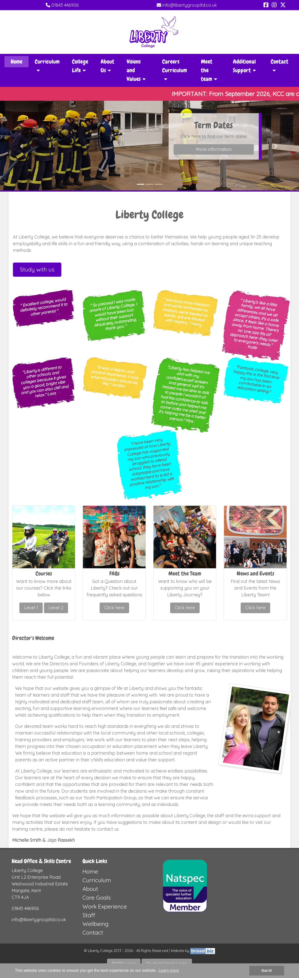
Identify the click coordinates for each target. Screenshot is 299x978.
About (90, 888)
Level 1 (31, 607)
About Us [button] (107, 66)
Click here (114, 607)
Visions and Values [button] (134, 70)
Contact (92, 932)
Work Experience (104, 906)
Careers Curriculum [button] (174, 66)
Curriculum (96, 880)
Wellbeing (95, 923)
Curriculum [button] (47, 61)
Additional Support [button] (244, 66)
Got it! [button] (267, 971)
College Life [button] (80, 66)
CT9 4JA (20, 897)
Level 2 (56, 607)
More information (214, 149)
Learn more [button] (169, 970)
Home (16, 61)
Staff (88, 915)
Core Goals (96, 897)
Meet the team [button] (206, 70)
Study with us (37, 269)
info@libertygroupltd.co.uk (187, 5)
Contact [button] (279, 61)
